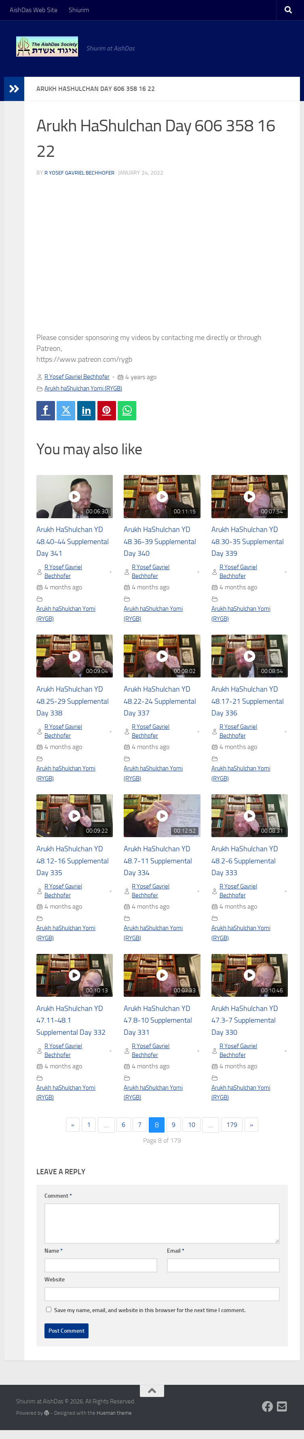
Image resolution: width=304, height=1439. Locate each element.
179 (236, 1133)
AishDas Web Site (33, 10)
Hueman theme (114, 1422)
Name (53, 1260)
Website (54, 1288)
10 (193, 1133)
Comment (58, 1205)
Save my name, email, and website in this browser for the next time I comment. (149, 1319)
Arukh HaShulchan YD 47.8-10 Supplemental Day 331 (161, 1027)
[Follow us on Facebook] (267, 1416)
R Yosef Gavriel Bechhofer (82, 172)
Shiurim (79, 10)
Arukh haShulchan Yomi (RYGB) (87, 388)
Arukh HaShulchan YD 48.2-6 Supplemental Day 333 (248, 865)
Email (175, 1260)
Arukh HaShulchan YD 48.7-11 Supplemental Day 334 (161, 865)
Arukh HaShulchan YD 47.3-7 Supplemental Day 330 (248, 1027)
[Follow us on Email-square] (282, 1416)
